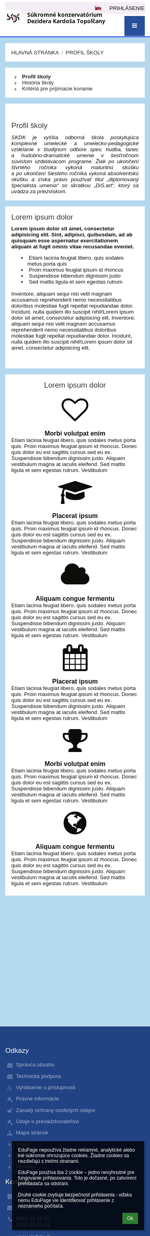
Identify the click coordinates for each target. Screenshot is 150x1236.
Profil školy (85, 53)
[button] (134, 26)
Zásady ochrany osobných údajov (56, 1110)
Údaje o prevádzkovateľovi (47, 1121)
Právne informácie (37, 1099)
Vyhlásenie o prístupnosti (45, 1087)
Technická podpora (38, 1076)
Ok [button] (130, 1218)
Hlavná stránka (35, 53)
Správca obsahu (35, 1065)
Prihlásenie (127, 8)
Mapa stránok (32, 1133)
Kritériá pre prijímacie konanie (57, 89)
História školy (38, 83)
